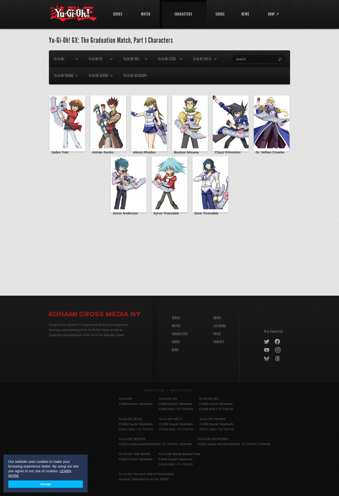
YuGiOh (74, 13)
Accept (45, 484)
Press (217, 334)
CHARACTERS (180, 334)
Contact (218, 342)
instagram (278, 350)
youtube (267, 350)
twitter (267, 342)
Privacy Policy (181, 390)
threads (278, 359)
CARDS (176, 342)
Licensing (219, 326)
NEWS (175, 350)
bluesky (267, 359)
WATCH (176, 326)
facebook (278, 342)
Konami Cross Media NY (95, 314)
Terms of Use (154, 390)
